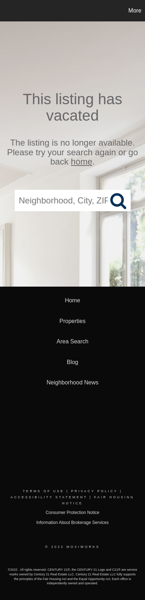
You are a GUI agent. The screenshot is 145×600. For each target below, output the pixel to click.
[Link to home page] (6, 10)
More (135, 10)
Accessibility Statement (48, 497)
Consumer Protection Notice (72, 512)
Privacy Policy (94, 491)
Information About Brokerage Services (72, 522)
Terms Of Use (43, 491)
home (81, 161)
